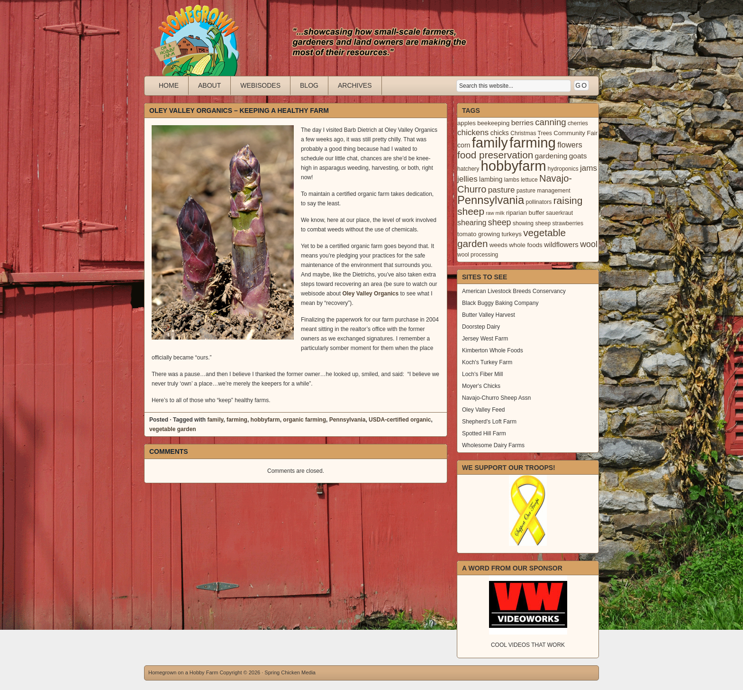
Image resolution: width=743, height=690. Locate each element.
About (209, 85)
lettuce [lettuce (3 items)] (529, 179)
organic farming (304, 419)
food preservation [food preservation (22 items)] (495, 154)
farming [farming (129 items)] (532, 142)
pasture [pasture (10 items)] (501, 189)
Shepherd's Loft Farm (489, 421)
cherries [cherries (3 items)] (578, 123)
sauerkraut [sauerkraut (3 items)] (559, 213)
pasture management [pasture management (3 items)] (543, 190)
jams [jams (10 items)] (588, 168)
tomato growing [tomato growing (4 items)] (478, 234)
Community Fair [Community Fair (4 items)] (575, 133)
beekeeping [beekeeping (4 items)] (493, 123)
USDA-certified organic (400, 419)
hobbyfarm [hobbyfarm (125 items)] (513, 166)
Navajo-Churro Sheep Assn (496, 398)
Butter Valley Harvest (488, 315)
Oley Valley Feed (483, 409)
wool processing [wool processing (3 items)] (477, 254)
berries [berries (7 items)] (522, 123)
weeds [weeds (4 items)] (498, 244)
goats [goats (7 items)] (578, 156)
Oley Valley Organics (371, 293)
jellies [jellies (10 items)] (467, 179)
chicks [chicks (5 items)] (499, 133)
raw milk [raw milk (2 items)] (495, 213)
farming (237, 419)
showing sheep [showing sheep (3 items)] (532, 223)
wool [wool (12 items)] (589, 244)
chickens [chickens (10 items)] (473, 132)
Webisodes (260, 85)
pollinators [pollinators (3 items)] (539, 202)
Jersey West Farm (485, 338)
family (215, 419)
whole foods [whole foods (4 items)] (525, 244)
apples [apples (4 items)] (466, 123)
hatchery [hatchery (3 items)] (468, 169)
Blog (309, 85)
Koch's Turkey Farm (487, 362)
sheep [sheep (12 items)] (499, 222)
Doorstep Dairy (481, 326)
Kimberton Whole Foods (492, 350)
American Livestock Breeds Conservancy (514, 291)
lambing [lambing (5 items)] (490, 179)
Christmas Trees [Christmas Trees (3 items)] (531, 133)
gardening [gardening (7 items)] (551, 156)
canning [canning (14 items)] (550, 122)
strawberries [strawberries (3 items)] (568, 223)
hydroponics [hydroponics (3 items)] (563, 169)
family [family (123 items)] (490, 142)
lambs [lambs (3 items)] (511, 179)
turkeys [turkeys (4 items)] (511, 234)
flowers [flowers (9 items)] (569, 144)
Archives (355, 85)
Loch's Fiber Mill (482, 374)
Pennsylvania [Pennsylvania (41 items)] (490, 200)
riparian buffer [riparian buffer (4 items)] (525, 212)
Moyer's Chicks (481, 386)
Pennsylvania (347, 419)
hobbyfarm (265, 419)
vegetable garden (172, 429)
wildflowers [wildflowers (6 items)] (561, 244)
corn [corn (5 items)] (463, 145)
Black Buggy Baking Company (500, 303)
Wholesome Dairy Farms (493, 445)
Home (169, 85)
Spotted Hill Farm (484, 433)
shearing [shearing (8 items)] (472, 222)
